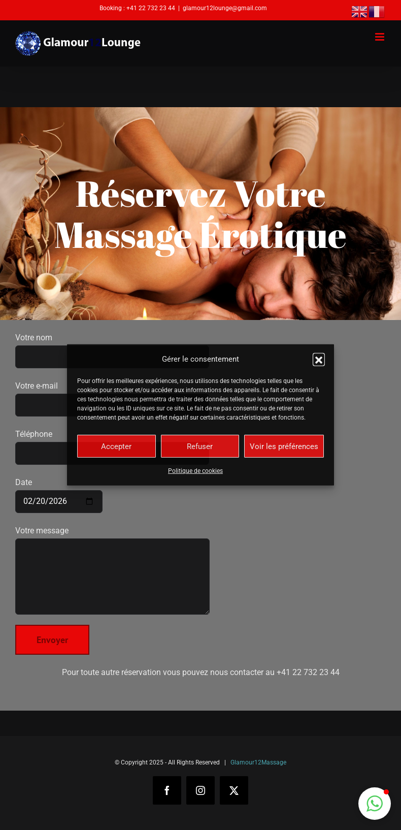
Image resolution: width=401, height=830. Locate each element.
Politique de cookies (195, 470)
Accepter (116, 446)
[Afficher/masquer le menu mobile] (380, 36)
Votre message (112, 553)
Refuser (200, 446)
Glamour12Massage (258, 762)
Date (59, 491)
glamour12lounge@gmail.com (225, 8)
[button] (319, 359)
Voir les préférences (284, 446)
